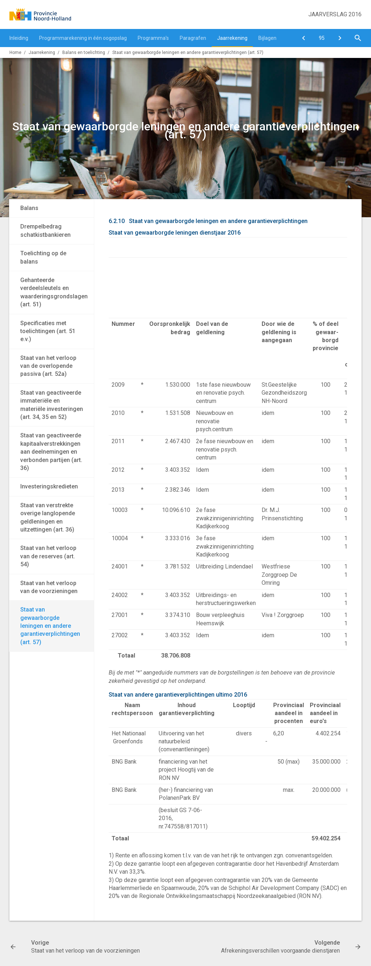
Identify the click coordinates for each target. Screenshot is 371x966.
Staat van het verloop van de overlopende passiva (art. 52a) (48, 366)
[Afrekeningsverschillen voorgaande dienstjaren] (340, 38)
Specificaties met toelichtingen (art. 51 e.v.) (47, 331)
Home (15, 52)
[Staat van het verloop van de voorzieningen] (304, 38)
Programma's (153, 38)
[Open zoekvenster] (358, 38)
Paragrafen (193, 38)
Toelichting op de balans (43, 257)
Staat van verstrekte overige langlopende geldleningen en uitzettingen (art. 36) (47, 517)
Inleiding (18, 38)
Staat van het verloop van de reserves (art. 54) (48, 556)
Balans (29, 208)
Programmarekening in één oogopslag (83, 38)
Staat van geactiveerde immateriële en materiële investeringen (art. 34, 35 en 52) (51, 404)
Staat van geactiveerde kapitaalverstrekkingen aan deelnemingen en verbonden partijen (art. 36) (51, 451)
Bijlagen (267, 38)
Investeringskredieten (49, 486)
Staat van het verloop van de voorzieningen (49, 587)
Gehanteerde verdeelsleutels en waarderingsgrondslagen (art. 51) (54, 292)
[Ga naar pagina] (322, 38)
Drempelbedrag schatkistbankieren (45, 230)
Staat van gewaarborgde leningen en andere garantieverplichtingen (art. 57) (187, 52)
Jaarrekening (232, 38)
